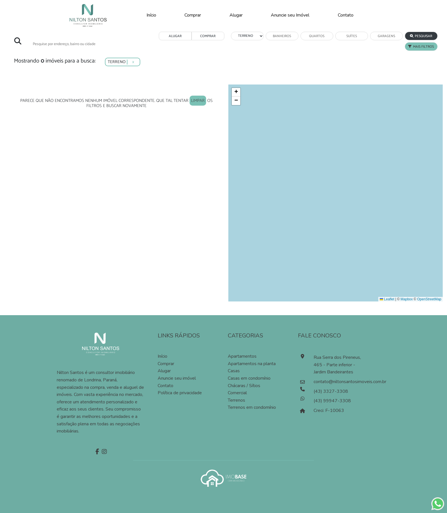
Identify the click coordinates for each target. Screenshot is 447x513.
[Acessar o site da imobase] (223, 477)
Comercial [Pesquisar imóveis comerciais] (237, 393)
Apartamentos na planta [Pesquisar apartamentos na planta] (252, 364)
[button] (236, 92)
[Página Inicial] (88, 14)
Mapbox (407, 299)
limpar (198, 100)
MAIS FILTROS (421, 46)
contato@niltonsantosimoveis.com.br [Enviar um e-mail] (339, 382)
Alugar (236, 15)
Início (151, 15)
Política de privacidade (180, 393)
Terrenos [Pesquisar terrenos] (236, 400)
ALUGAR (175, 36)
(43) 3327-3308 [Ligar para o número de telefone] (331, 391)
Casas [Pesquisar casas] (234, 371)
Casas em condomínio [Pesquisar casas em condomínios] (249, 378)
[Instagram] (103, 452)
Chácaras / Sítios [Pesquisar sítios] (244, 386)
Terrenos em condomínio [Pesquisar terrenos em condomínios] (252, 407)
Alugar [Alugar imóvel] (164, 371)
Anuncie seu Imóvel (290, 15)
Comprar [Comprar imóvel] (166, 364)
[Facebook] (96, 452)
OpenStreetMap (429, 299)
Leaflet (387, 299)
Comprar (192, 15)
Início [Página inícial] (162, 356)
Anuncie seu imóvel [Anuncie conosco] (177, 378)
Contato (345, 15)
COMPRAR (208, 36)
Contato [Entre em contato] (165, 386)
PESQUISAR (421, 36)
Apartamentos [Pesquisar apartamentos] (242, 356)
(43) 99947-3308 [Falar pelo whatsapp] (332, 401)
